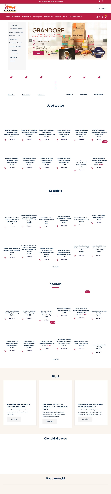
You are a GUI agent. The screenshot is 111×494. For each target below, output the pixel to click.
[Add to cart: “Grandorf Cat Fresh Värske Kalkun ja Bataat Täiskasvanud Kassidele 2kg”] (46, 139)
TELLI (38, 53)
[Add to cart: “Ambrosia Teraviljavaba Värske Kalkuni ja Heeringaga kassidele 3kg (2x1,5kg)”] (46, 259)
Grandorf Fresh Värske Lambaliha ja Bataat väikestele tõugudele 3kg (11, 132)
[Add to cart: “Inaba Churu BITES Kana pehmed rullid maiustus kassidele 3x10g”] (98, 255)
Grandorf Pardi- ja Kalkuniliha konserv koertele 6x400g (29, 343)
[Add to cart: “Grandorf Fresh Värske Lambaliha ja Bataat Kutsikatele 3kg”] (46, 167)
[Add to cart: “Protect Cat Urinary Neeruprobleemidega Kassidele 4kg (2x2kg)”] (64, 259)
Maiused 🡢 (41, 95)
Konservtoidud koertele (16, 32)
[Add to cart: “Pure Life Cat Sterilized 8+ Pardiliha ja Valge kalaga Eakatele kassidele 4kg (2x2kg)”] (29, 226)
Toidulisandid (13, 39)
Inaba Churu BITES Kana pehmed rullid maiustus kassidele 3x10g (99, 248)
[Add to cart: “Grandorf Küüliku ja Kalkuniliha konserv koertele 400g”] (46, 320)
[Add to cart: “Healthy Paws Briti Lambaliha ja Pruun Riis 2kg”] (46, 349)
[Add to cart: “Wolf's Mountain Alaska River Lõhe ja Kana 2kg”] (81, 349)
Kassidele (14, 50)
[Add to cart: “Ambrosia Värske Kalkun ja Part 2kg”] (98, 318)
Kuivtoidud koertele (16, 28)
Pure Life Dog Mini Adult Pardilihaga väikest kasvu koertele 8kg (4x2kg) (64, 341)
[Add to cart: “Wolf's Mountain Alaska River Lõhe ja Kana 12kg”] (11, 318)
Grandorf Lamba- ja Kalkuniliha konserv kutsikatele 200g (81, 162)
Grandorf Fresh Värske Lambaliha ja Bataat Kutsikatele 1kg (64, 160)
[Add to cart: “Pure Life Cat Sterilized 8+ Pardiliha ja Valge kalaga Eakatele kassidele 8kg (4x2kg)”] (29, 256)
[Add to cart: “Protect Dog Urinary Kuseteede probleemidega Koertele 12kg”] (98, 167)
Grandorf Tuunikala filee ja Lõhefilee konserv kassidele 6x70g (81, 248)
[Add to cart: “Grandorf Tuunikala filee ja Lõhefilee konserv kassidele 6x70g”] (81, 255)
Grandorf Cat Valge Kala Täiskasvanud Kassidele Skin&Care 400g (12, 219)
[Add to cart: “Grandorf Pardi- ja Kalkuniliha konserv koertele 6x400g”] (29, 350)
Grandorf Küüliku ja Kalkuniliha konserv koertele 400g (46, 313)
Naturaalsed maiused (15, 35)
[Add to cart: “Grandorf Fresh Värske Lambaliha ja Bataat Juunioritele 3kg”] (11, 167)
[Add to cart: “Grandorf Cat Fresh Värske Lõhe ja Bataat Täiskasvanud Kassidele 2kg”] (29, 139)
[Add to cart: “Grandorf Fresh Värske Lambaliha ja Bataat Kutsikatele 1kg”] (64, 167)
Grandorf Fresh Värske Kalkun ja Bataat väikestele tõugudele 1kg (99, 132)
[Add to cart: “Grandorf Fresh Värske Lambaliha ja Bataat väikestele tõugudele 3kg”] (11, 139)
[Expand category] (10, 25)
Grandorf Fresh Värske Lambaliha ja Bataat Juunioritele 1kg (29, 160)
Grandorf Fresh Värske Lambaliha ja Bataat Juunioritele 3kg (11, 160)
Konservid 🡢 (26, 95)
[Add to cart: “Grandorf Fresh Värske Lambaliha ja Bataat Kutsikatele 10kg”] (81, 139)
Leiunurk (12, 61)
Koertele (14, 25)
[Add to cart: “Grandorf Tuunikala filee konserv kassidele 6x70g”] (81, 225)
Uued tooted (13, 57)
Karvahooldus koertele (15, 43)
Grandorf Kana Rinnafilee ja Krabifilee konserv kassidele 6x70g (11, 250)
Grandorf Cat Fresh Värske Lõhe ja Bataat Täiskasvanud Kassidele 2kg (29, 132)
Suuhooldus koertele (15, 46)
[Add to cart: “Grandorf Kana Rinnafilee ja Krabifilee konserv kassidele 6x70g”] (11, 257)
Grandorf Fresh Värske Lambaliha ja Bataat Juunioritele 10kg (64, 132)
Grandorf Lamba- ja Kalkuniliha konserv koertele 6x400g (12, 343)
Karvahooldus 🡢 (99, 94)
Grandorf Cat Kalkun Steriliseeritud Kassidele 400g (46, 219)
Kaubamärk (15, 54)
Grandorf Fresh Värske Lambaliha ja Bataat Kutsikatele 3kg (46, 160)
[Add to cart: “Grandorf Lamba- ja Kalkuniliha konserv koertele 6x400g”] (11, 350)
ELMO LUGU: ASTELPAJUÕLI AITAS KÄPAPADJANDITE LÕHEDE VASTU (55, 406)
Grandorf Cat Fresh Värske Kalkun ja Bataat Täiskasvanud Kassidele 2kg (46, 132)
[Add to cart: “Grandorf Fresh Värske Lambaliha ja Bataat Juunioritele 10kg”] (64, 139)
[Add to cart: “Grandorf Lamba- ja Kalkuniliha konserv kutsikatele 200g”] (81, 170)
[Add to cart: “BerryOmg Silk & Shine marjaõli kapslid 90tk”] (64, 316)
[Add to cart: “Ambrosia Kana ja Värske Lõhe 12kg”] (98, 352)
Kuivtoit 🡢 (11, 95)
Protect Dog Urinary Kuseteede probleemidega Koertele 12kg (99, 160)
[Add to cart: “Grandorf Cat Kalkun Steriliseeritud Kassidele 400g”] (46, 227)
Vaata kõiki (55, 266)
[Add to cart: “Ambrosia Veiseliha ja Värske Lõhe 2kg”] (29, 318)
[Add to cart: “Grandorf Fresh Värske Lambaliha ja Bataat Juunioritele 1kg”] (29, 167)
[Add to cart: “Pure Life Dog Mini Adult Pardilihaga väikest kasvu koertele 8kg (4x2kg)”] (64, 348)
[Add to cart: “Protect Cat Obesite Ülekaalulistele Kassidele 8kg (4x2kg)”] (64, 225)
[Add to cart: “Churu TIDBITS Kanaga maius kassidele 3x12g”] (98, 222)
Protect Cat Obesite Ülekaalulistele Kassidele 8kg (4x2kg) (64, 218)
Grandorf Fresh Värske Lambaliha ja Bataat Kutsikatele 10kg (81, 132)
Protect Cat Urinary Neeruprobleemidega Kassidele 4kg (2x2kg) (64, 252)
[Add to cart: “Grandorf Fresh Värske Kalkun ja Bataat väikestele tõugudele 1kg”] (98, 139)
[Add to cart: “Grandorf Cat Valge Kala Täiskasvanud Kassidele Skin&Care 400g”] (11, 227)
